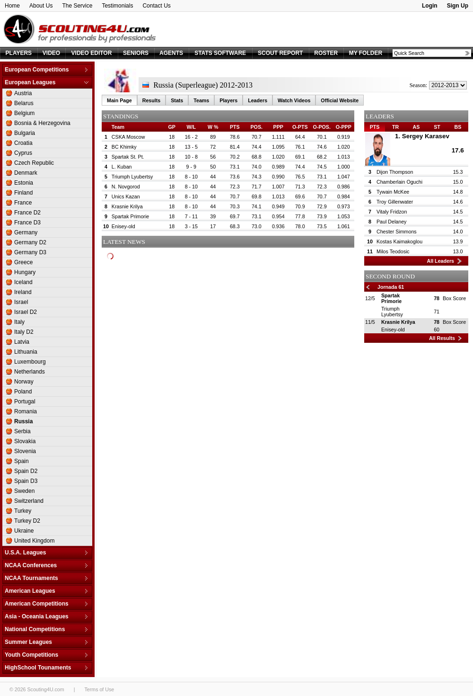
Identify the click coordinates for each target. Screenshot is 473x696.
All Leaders (440, 261)
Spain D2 (25, 471)
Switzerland (29, 501)
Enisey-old (123, 226)
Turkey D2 (27, 521)
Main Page (119, 100)
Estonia (23, 182)
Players (228, 100)
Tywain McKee (393, 192)
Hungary (24, 272)
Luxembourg (30, 361)
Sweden (24, 491)
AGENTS (171, 53)
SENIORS (136, 53)
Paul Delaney (391, 221)
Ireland (23, 292)
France (23, 202)
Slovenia (25, 451)
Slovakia (24, 441)
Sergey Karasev (425, 136)
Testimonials (117, 5)
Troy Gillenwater (395, 202)
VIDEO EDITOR (91, 53)
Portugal (24, 401)
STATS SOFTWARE (220, 53)
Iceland (23, 282)
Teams (201, 100)
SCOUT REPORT (280, 53)
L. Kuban (122, 167)
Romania (25, 411)
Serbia (22, 431)
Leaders (257, 100)
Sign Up (457, 5)
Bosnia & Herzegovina (42, 123)
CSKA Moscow (128, 137)
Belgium (24, 113)
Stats (177, 100)
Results (151, 100)
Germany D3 (30, 252)
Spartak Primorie (130, 216)
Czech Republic (34, 163)
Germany (25, 232)
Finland (23, 192)
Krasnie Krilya (127, 206)
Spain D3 (25, 481)
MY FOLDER (365, 53)
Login (430, 5)
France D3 (27, 222)
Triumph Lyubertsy (132, 176)
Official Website (340, 100)
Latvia (21, 342)
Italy (19, 322)
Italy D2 (24, 332)
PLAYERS (19, 53)
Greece (23, 262)
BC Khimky (124, 147)
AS (416, 127)
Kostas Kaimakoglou (399, 241)
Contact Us (156, 5)
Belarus (24, 103)
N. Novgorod (126, 186)
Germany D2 (30, 242)
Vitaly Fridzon (392, 211)
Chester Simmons (397, 231)
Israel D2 (25, 312)
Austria (23, 93)
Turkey (22, 511)
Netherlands (29, 371)
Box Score (454, 298)
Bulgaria (24, 133)
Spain (21, 461)
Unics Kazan (126, 196)
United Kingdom (34, 540)
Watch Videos (294, 100)
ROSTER (326, 53)
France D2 (27, 212)
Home (12, 5)
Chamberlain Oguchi (399, 182)
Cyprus (23, 153)
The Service (77, 5)
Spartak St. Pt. (128, 157)
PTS (375, 127)
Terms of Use (99, 689)
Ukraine (24, 530)
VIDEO (51, 53)
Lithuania (25, 351)
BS (458, 127)
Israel (21, 302)
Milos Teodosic (393, 251)
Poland (23, 391)
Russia (23, 421)
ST (437, 127)
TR (395, 127)
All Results (442, 338)
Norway (24, 381)
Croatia (23, 143)
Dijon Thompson (395, 172)
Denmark (25, 173)
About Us (41, 5)
